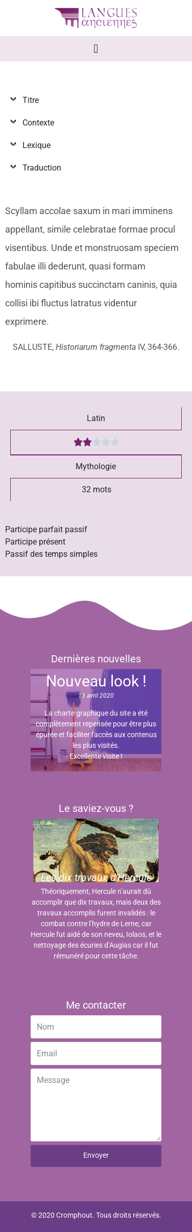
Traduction (39, 168)
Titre (28, 100)
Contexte (36, 123)
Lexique (34, 145)
